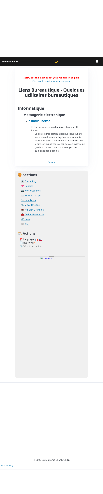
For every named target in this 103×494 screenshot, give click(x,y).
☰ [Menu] (96, 61)
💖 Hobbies (27, 186)
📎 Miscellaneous (30, 205)
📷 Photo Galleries (31, 190)
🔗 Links (25, 219)
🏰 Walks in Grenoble (32, 209)
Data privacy (6, 465)
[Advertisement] (51, 28)
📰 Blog (25, 224)
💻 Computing (28, 181)
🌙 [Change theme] (56, 61)
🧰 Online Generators (32, 214)
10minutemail (40, 121)
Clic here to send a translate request (51, 81)
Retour (51, 162)
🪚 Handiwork (28, 200)
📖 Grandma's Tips (31, 195)
